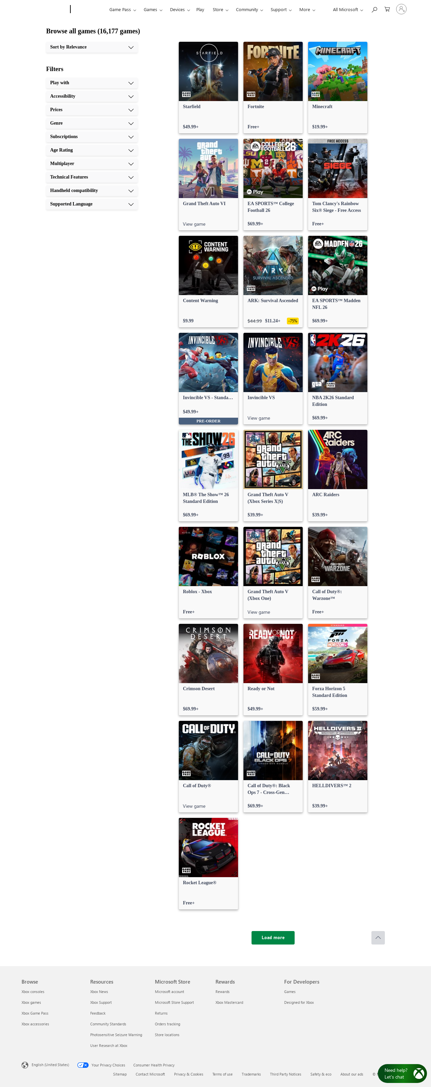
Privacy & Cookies (188, 1074)
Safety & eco (320, 1074)
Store (218, 9)
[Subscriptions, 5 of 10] (92, 136)
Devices (177, 9)
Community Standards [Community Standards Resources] (108, 1024)
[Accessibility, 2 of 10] (92, 96)
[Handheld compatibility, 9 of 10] (92, 190)
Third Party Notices (285, 1074)
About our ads (351, 1074)
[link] (208, 87)
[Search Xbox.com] (374, 8)
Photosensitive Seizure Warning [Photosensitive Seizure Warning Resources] (116, 1034)
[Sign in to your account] (401, 9)
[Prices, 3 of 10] (92, 109)
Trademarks (251, 1074)
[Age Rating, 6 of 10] (92, 150)
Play (200, 9)
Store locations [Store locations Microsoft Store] (167, 1034)
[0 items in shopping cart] (387, 9)
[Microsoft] (45, 9)
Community (247, 9)
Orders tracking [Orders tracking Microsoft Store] (167, 1024)
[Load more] (273, 938)
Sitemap (120, 1074)
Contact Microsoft (150, 1074)
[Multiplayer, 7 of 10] (92, 163)
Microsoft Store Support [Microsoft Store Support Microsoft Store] (174, 1002)
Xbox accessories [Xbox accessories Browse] (35, 1024)
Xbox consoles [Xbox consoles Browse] (33, 991)
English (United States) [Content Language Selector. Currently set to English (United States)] (50, 1064)
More (304, 9)
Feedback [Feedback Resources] (97, 1013)
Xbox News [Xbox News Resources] (99, 991)
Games (150, 9)
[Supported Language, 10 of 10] (92, 204)
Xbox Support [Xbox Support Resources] (101, 1002)
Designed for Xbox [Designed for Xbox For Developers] (299, 1002)
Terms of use (222, 1074)
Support (279, 9)
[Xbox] (89, 9)
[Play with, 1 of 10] (92, 82)
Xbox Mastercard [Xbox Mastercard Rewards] (229, 1002)
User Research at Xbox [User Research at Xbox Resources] (108, 1045)
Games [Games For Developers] (290, 991)
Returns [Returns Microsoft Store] (161, 1013)
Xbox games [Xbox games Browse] (31, 1002)
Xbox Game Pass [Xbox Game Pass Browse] (35, 1013)
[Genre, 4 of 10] (92, 123)
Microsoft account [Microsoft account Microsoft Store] (169, 991)
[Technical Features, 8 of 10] (92, 177)
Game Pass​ (120, 9)
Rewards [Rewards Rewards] (223, 991)
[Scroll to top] (378, 938)
